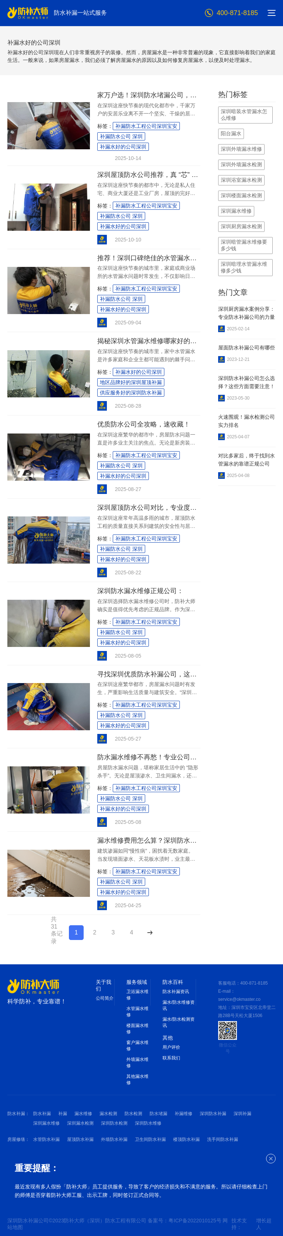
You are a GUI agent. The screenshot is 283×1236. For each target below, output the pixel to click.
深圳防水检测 (114, 1123)
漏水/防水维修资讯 (179, 1005)
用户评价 (171, 1047)
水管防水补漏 (46, 1139)
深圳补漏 (242, 1113)
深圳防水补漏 (213, 1113)
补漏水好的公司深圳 (123, 147)
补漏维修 (183, 1113)
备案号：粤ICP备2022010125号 (185, 1220)
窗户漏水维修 (137, 1045)
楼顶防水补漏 (186, 1139)
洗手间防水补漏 (222, 1139)
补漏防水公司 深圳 (121, 136)
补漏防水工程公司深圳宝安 (146, 126)
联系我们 (171, 1058)
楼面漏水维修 (137, 1028)
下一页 (150, 932)
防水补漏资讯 (176, 991)
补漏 (62, 1113)
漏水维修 (83, 1113)
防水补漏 (42, 1113)
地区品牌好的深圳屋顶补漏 (131, 382)
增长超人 (264, 1224)
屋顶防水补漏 (80, 1139)
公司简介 (104, 998)
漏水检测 (108, 1113)
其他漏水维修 (137, 1079)
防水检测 (133, 1113)
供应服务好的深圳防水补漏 (131, 393)
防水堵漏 (158, 1113)
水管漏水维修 (137, 1011)
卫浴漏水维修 (137, 994)
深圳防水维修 (148, 1123)
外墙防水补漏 (114, 1139)
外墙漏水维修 (137, 1062)
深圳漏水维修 (46, 1123)
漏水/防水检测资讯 (179, 1022)
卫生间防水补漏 (150, 1139)
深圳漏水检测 (80, 1123)
